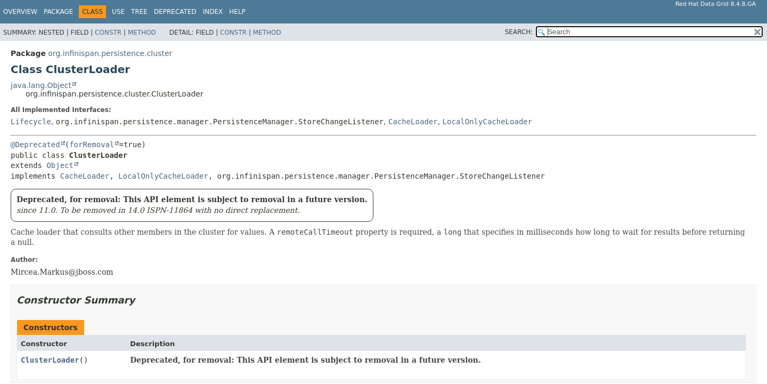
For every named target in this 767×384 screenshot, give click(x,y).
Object (60, 165)
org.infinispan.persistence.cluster (110, 53)
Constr (108, 32)
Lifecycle (31, 121)
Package (58, 11)
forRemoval (91, 144)
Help (237, 11)
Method (142, 32)
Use (118, 11)
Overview (20, 11)
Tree (139, 11)
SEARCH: (519, 32)
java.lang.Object (41, 85)
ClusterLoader (50, 360)
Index (213, 11)
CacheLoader (413, 121)
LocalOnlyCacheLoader (488, 121)
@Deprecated (35, 144)
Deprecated (175, 11)
